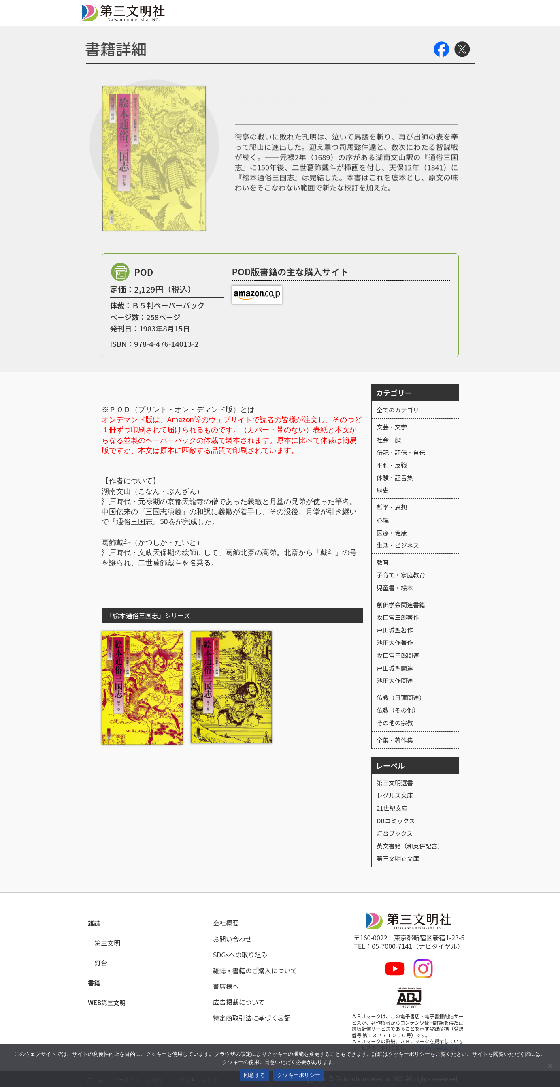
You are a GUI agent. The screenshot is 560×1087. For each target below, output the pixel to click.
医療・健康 (392, 532)
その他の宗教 (395, 722)
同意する (254, 1075)
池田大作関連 (395, 680)
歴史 (383, 490)
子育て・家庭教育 (401, 574)
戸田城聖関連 (395, 668)
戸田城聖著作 (395, 630)
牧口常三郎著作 (398, 617)
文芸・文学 (392, 427)
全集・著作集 (395, 740)
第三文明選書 (395, 782)
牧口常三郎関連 (398, 655)
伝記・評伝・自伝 (401, 452)
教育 (383, 562)
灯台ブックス (395, 833)
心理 (383, 520)
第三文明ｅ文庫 (398, 858)
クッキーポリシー (298, 1075)
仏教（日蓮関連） (401, 697)
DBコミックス (396, 820)
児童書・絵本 (395, 587)
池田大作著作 (395, 642)
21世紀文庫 (392, 808)
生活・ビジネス (398, 545)
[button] (95, 923)
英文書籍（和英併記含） (410, 845)
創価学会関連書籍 (401, 604)
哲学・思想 (392, 507)
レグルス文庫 (395, 795)
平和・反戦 (392, 465)
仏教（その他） (398, 710)
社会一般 (389, 440)
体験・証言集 (395, 477)
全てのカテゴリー (401, 410)
